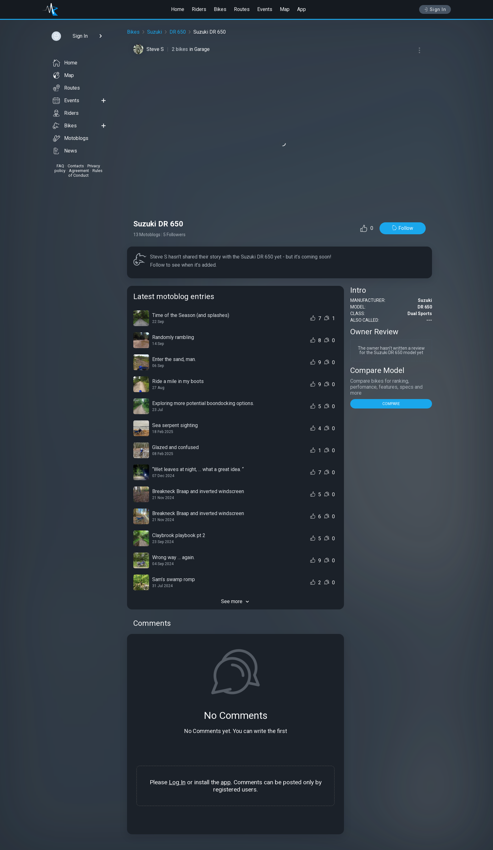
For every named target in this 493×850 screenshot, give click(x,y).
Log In (177, 782)
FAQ (60, 166)
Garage (202, 49)
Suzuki (154, 32)
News (65, 150)
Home (177, 9)
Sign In (435, 9)
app (226, 782)
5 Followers (174, 234)
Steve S (155, 49)
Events (264, 9)
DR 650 (177, 32)
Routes (242, 9)
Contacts (76, 166)
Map (285, 9)
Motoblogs (70, 138)
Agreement (79, 170)
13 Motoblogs (146, 234)
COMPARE (391, 404)
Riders (199, 9)
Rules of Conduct (85, 173)
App (301, 9)
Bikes (220, 9)
